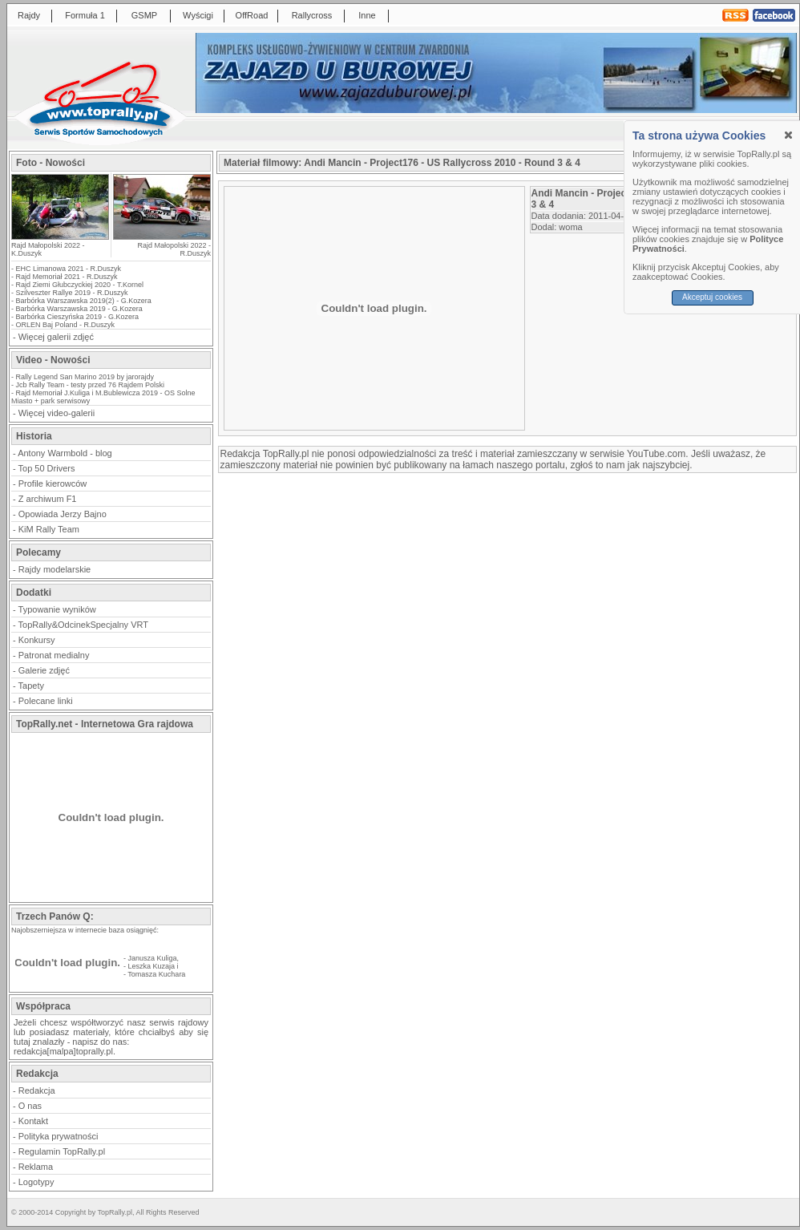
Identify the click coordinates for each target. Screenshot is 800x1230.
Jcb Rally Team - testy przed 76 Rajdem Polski (90, 385)
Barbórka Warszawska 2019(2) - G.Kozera (84, 301)
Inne (366, 15)
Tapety (31, 685)
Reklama (35, 1166)
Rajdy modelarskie (54, 569)
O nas (30, 1106)
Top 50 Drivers (46, 468)
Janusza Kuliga (152, 958)
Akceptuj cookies (712, 297)
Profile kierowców (52, 483)
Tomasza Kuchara (156, 974)
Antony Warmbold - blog (65, 453)
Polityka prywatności (58, 1136)
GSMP (144, 15)
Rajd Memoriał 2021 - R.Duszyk (67, 277)
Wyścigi (198, 15)
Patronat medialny (54, 655)
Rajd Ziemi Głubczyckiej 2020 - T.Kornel (79, 285)
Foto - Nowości (50, 162)
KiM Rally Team (48, 529)
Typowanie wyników (57, 609)
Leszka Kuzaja (152, 966)
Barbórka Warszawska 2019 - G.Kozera (79, 309)
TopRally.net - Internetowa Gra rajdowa (104, 724)
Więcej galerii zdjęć (56, 337)
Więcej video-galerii (56, 413)
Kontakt (33, 1121)
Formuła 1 (85, 15)
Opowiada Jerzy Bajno (62, 514)
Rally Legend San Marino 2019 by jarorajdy (85, 377)
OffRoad (252, 15)
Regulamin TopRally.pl (61, 1151)
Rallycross (312, 15)
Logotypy (36, 1182)
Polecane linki (45, 701)
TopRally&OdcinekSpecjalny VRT (83, 624)
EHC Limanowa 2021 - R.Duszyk (69, 269)
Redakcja (36, 1090)
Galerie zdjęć (44, 670)
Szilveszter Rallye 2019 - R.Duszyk (72, 293)
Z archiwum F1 (47, 499)
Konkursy (36, 640)
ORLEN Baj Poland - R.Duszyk (65, 325)
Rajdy (29, 15)
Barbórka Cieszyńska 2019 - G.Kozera (77, 317)
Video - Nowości (53, 360)
